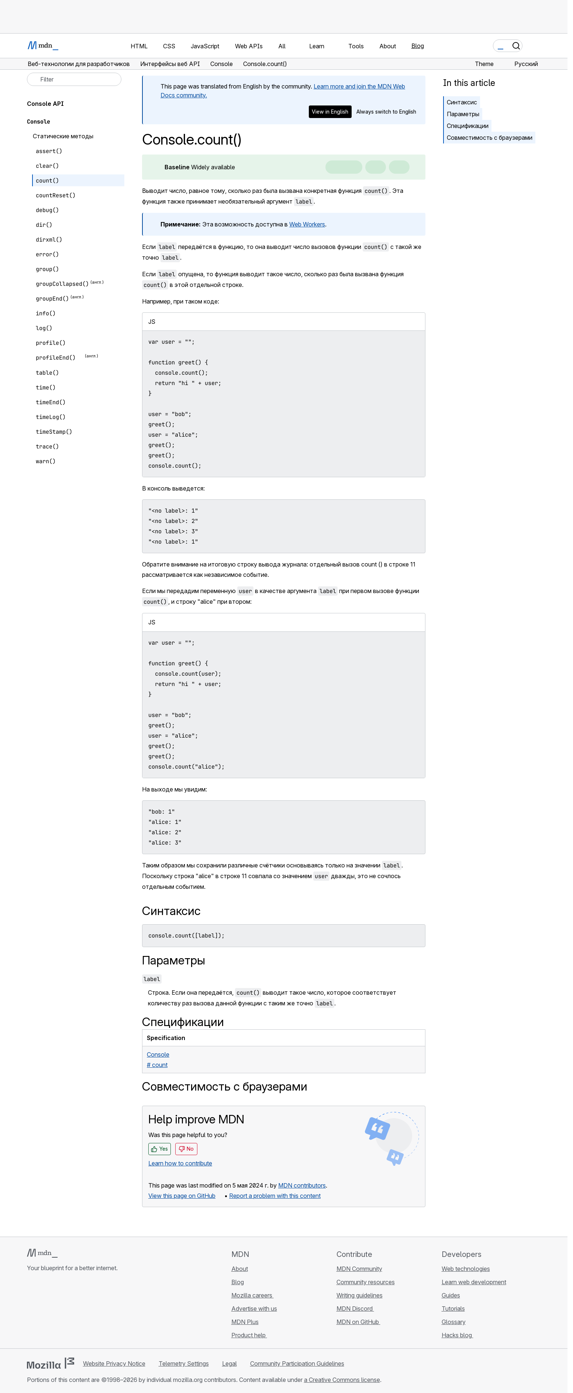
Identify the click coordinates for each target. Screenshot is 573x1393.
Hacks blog (457, 1335)
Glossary (454, 1322)
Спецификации (468, 125)
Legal (229, 1363)
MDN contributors (302, 1185)
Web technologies (466, 1268)
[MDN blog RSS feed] (84, 1311)
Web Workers (307, 224)
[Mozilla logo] (50, 1363)
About (239, 1268)
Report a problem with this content (275, 1195)
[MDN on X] (57, 1311)
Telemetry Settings (184, 1363)
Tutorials (453, 1308)
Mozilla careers (252, 1295)
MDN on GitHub (358, 1322)
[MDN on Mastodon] (71, 1311)
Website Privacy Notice (114, 1363)
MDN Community (359, 1268)
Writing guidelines (359, 1295)
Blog (417, 45)
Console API (45, 103)
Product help (249, 1335)
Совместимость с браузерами (489, 137)
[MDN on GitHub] (31, 1311)
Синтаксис (462, 102)
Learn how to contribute (180, 1163)
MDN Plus (245, 1322)
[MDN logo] (42, 1253)
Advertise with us (254, 1308)
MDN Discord (355, 1308)
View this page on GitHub (181, 1195)
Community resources (365, 1282)
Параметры (463, 114)
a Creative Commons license (342, 1379)
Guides (451, 1295)
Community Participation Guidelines (297, 1363)
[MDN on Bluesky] (44, 1311)
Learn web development (474, 1282)
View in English (330, 111)
